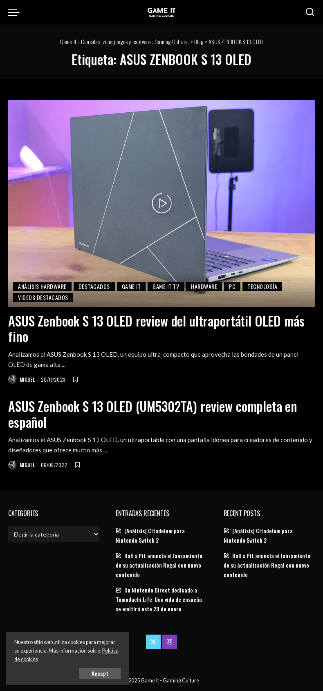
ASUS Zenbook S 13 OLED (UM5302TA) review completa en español (152, 413)
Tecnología (262, 286)
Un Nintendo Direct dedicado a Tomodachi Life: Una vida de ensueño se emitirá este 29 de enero (159, 599)
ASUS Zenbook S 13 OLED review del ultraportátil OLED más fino (156, 328)
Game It (131, 286)
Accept (100, 673)
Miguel (27, 379)
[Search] (310, 12)
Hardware (204, 286)
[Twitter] (153, 642)
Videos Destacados (43, 297)
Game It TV (166, 286)
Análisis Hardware (42, 286)
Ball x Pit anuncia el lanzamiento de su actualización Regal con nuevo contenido (159, 565)
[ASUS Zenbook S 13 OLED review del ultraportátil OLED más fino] (161, 203)
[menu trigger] (16, 12)
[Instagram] (169, 642)
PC (232, 286)
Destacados (94, 286)
